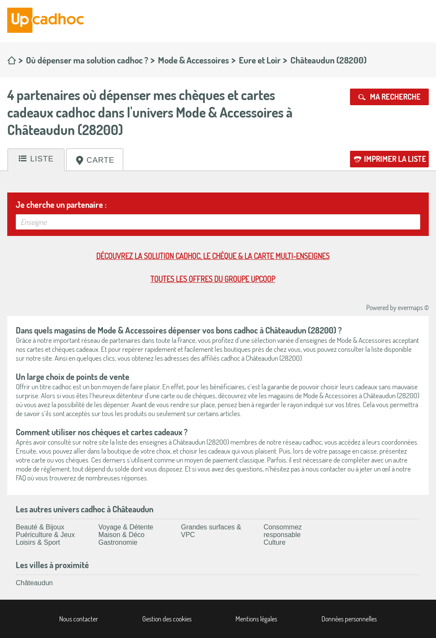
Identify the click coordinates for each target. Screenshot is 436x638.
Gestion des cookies (167, 619)
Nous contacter (78, 619)
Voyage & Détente (125, 527)
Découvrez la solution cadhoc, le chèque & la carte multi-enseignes (213, 256)
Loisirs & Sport (38, 542)
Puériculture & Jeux (45, 534)
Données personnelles (349, 619)
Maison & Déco (121, 534)
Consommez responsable (283, 530)
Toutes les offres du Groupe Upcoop (212, 279)
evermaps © (413, 307)
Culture (275, 542)
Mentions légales (256, 619)
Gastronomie (118, 542)
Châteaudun (34, 582)
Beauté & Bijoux (40, 527)
